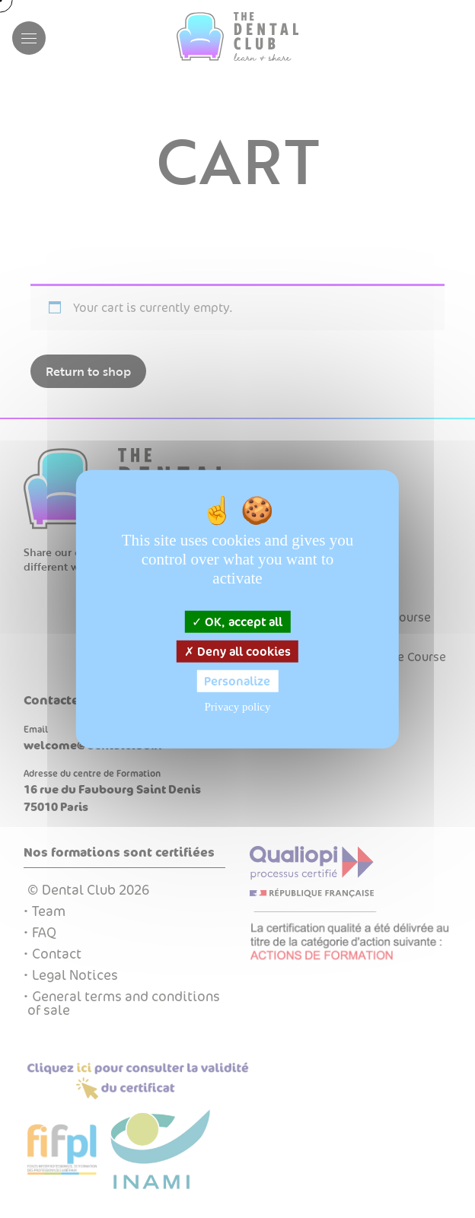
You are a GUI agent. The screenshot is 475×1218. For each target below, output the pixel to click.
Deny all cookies (237, 651)
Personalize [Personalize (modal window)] (237, 681)
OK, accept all (237, 621)
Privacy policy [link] (237, 707)
